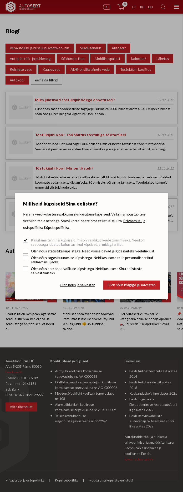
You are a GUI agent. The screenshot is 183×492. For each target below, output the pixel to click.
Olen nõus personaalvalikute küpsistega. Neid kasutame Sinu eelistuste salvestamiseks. (86, 270)
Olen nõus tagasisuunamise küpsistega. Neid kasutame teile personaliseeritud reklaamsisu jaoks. (92, 260)
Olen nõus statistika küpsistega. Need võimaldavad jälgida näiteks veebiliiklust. (93, 251)
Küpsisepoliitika (56, 227)
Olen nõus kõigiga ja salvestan (131, 285)
